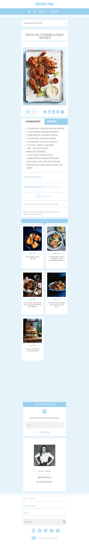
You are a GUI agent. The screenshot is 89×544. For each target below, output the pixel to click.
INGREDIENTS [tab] (32, 121)
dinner (42, 212)
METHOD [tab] (52, 121)
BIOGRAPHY (44, 477)
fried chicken (29, 214)
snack (39, 214)
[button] (44, 498)
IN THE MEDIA (44, 482)
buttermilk (33, 212)
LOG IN (41, 11)
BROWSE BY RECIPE (33, 23)
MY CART (54, 11)
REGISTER (44, 432)
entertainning (52, 212)
